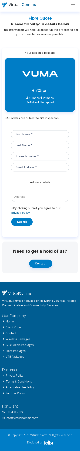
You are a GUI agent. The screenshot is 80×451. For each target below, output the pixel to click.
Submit (22, 221)
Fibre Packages (16, 351)
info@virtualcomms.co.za (22, 418)
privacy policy (20, 212)
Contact (40, 263)
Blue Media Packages (20, 345)
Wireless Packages (18, 339)
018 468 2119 (14, 412)
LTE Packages (15, 357)
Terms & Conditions (19, 381)
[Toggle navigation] (73, 5)
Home (10, 321)
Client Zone (13, 327)
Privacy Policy (14, 375)
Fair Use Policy (15, 393)
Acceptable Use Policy (20, 387)
